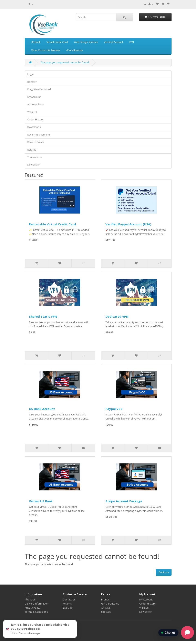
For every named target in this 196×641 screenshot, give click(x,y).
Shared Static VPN (43, 316)
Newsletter (33, 164)
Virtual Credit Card (57, 42)
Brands (105, 599)
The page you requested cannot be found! (65, 62)
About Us (30, 599)
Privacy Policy (32, 607)
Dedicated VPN (116, 316)
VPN (131, 42)
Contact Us (69, 599)
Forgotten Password (39, 89)
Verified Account (113, 42)
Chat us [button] (168, 632)
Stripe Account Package (123, 501)
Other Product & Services (45, 50)
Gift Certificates (110, 603)
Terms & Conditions (36, 611)
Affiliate (105, 607)
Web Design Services (86, 42)
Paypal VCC (114, 409)
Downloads (34, 127)
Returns (31, 149)
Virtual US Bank (41, 501)
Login (30, 74)
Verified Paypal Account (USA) (128, 224)
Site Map (68, 607)
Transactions (34, 157)
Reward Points (35, 142)
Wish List (32, 112)
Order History (35, 119)
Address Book (35, 104)
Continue (163, 572)
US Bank (35, 42)
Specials (106, 611)
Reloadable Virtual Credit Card (52, 224)
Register (32, 82)
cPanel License (74, 50)
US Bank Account (42, 409)
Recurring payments (38, 134)
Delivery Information (36, 603)
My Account (34, 97)
